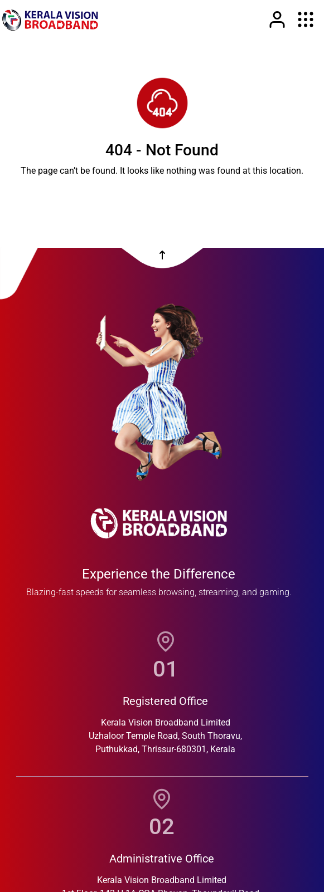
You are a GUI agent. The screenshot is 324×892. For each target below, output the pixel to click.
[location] (165, 641)
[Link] (277, 19)
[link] (50, 19)
